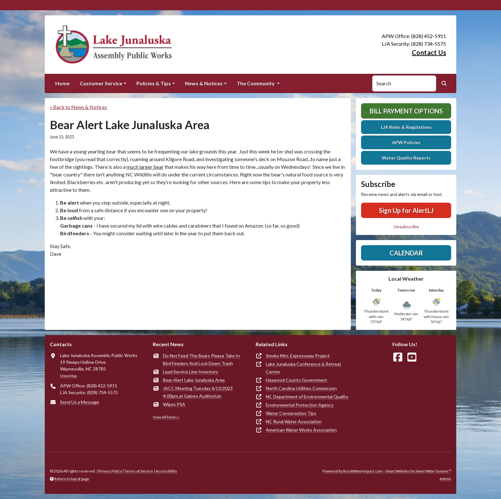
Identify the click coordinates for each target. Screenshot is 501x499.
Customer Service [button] (101, 83)
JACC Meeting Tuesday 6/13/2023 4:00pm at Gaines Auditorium (198, 392)
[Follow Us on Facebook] (397, 357)
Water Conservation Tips (291, 413)
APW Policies (406, 142)
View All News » (166, 417)
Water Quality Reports (406, 157)
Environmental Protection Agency (300, 405)
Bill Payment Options (406, 111)
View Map (68, 375)
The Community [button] (256, 83)
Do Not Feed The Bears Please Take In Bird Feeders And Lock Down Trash (201, 359)
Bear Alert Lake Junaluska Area (194, 380)
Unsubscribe (406, 226)
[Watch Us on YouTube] (411, 357)
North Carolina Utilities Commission (301, 388)
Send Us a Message (79, 402)
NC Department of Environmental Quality (307, 396)
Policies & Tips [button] (153, 83)
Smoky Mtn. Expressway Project (298, 355)
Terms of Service (138, 471)
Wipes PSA (174, 404)
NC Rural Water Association (293, 421)
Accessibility (166, 471)
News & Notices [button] (204, 83)
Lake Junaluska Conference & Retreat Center (303, 367)
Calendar (406, 253)
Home (62, 83)
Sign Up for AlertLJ (406, 210)
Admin (445, 478)
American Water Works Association (301, 430)
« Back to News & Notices (78, 107)
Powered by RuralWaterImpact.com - (386, 471)
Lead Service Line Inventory (190, 371)
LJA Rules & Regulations (406, 127)
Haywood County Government (296, 380)
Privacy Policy (110, 471)
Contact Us (429, 52)
